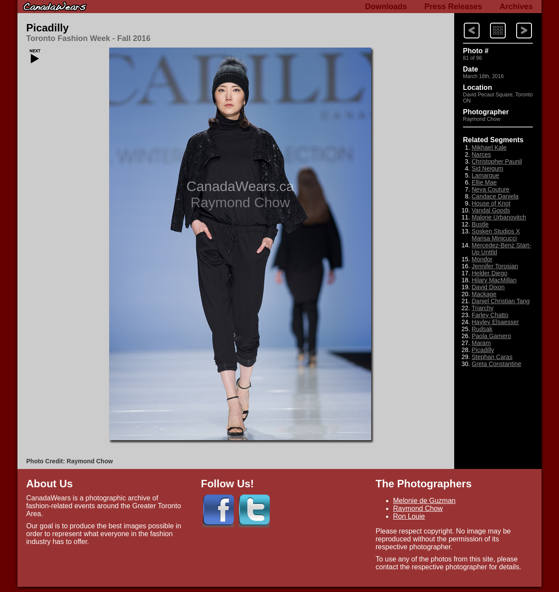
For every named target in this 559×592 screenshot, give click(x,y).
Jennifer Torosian (495, 266)
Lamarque (485, 175)
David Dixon (488, 287)
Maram (481, 342)
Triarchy (482, 308)
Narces (481, 154)
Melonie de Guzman (424, 500)
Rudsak (482, 328)
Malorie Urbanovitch (499, 217)
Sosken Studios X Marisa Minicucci (496, 235)
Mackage (484, 294)
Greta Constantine (496, 363)
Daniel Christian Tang (501, 301)
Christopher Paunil (497, 161)
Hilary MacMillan (494, 280)
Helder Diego (489, 273)
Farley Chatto (490, 314)
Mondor (482, 259)
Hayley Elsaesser (495, 321)
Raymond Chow (418, 508)
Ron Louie (409, 516)
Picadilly (47, 28)
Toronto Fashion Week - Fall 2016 (88, 38)
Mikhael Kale (489, 147)
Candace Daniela (495, 196)
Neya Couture (490, 189)
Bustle (480, 224)
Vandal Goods (491, 210)
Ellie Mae (484, 182)
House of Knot (491, 203)
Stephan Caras (492, 356)
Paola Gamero (491, 335)
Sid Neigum (487, 168)
